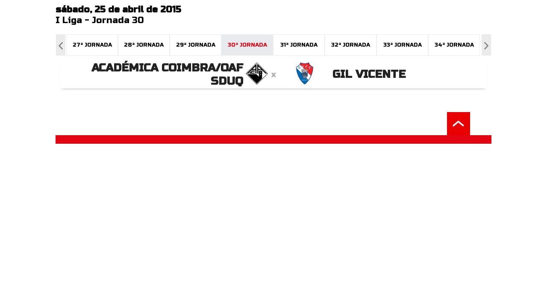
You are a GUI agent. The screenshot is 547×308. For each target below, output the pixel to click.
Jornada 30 (118, 20)
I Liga (69, 20)
